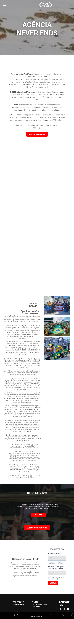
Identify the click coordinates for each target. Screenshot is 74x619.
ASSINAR (53, 583)
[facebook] (60, 609)
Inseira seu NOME (54, 553)
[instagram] (64, 609)
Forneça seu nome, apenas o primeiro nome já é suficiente (55, 563)
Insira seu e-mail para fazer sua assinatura (56, 567)
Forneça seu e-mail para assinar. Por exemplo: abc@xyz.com (56, 578)
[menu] (4, 5)
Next (69, 509)
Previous (12, 509)
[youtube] (68, 609)
